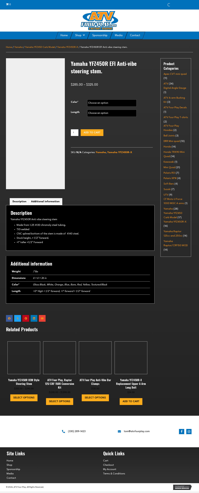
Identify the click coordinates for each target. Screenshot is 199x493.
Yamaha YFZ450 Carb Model (40, 47)
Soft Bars (169, 184)
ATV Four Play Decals (175, 107)
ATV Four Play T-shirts (176, 117)
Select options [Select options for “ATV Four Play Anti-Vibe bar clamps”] (95, 399)
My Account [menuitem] (109, 471)
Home (9, 47)
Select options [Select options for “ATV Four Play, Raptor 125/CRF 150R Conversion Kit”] (59, 403)
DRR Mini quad (172, 141)
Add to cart (92, 132)
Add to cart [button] (131, 403)
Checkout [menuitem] (108, 466)
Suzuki (167, 189)
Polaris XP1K (170, 178)
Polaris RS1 (169, 173)
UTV (166, 195)
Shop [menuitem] (9, 466)
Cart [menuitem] (105, 462)
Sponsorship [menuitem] (13, 471)
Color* (74, 102)
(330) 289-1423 (76, 433)
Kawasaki (169, 162)
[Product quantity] (74, 132)
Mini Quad (169, 167)
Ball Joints (169, 135)
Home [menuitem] (10, 462)
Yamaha (18, 47)
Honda (167, 147)
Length (75, 112)
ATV (166, 84)
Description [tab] (19, 203)
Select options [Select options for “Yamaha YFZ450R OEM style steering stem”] (24, 399)
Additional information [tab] (45, 203)
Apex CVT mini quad (175, 74)
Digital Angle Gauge (175, 88)
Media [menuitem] (10, 475)
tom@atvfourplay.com (137, 433)
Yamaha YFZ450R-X (67, 47)
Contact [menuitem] (11, 479)
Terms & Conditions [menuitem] (114, 475)
